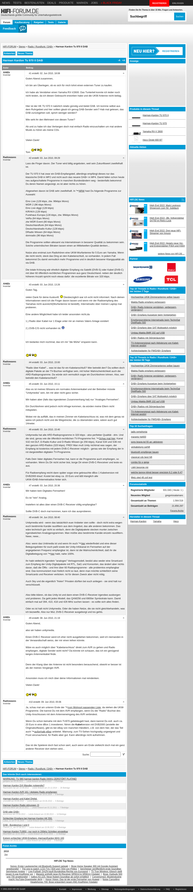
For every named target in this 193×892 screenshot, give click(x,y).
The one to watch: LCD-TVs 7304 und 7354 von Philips (49, 869)
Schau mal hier (107, 438)
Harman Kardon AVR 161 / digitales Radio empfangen (30, 792)
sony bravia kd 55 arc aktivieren (147, 442)
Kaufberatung (22, 22)
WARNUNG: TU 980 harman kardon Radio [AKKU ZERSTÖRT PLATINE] (40, 779)
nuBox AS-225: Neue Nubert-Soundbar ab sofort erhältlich (60, 876)
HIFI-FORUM (9, 46)
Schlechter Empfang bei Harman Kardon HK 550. (27, 818)
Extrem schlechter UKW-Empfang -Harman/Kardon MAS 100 (33, 838)
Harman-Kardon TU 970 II (156, 115)
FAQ (168, 889)
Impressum (77, 889)
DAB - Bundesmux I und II (16, 825)
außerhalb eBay (43, 731)
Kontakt (62, 889)
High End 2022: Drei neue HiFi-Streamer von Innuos (165, 232)
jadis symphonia (139, 431)
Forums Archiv (177, 510)
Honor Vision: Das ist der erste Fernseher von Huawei (72, 879)
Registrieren (180, 889)
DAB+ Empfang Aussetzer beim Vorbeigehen (153, 315)
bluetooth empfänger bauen (145, 452)
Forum (6, 22)
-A (119, 60)
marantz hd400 (138, 437)
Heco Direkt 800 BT (152, 140)
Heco (176, 521)
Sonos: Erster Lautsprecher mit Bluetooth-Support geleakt (39, 866)
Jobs (94, 2)
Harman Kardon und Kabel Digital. (20, 798)
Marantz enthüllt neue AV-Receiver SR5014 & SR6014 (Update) (68, 874)
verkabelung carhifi (140, 447)
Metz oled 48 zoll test (141, 477)
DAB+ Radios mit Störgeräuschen (148, 338)
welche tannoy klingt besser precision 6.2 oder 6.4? (156, 472)
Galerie (62, 22)
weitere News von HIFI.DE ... (171, 253)
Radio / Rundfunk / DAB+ (40, 46)
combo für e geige (140, 462)
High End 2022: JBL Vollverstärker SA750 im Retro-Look (167, 219)
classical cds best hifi (141, 457)
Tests (17, 2)
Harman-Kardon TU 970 (155, 123)
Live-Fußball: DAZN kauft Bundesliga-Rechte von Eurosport (58, 871)
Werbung (92, 889)
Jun (6, 854)
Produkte (66, 2)
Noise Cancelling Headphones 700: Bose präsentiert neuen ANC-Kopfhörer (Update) (74, 880)
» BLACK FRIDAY (111, 2)
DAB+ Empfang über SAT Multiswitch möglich (154, 327)
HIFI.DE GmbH (18, 889)
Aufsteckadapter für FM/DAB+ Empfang (151, 350)
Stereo (22, 46)
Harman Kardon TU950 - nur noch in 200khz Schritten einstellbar (35, 831)
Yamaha (157, 521)
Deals (51, 2)
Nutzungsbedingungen (124, 889)
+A (123, 60)
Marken (82, 2)
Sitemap (105, 889)
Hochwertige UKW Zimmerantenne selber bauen (155, 297)
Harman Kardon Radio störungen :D (21, 805)
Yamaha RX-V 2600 (153, 131)
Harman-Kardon (138, 521)
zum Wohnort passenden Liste (84, 707)
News (6, 2)
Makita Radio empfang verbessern (148, 302)
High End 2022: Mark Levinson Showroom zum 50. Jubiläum (165, 206)
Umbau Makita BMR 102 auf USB (148, 333)
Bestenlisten (34, 2)
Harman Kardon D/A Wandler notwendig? (23, 785)
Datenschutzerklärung (150, 889)
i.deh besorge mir (140, 467)
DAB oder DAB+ (11, 812)
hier (83, 543)
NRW (81, 190)
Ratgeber (39, 22)
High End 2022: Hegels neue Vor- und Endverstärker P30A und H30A (167, 244)
